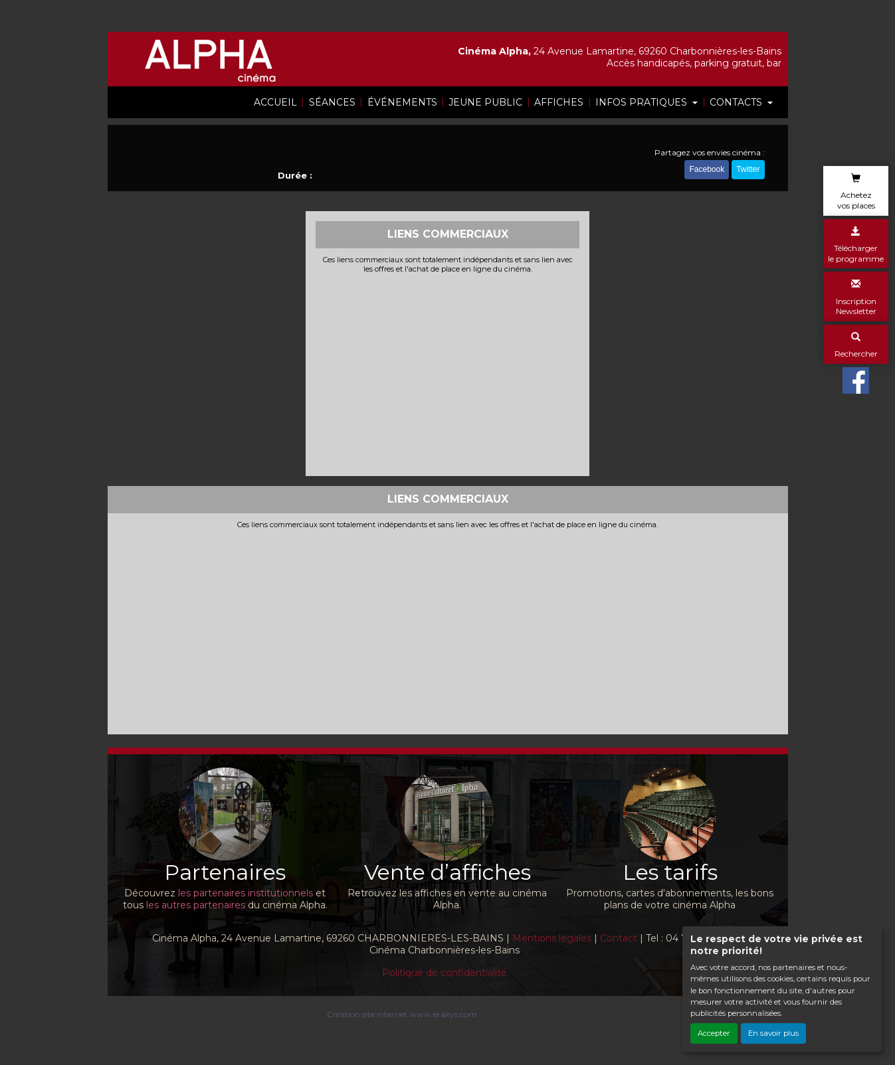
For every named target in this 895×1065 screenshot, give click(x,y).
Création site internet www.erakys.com (402, 1014)
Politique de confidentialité (444, 973)
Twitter (747, 171)
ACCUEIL (275, 102)
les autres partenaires (195, 905)
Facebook (706, 171)
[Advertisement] (447, 373)
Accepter (714, 1033)
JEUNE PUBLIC (485, 102)
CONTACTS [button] (737, 102)
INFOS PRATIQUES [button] (642, 102)
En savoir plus (773, 1033)
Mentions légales (551, 938)
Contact (618, 938)
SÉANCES (332, 102)
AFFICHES (558, 102)
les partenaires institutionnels (245, 893)
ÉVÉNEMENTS (402, 102)
